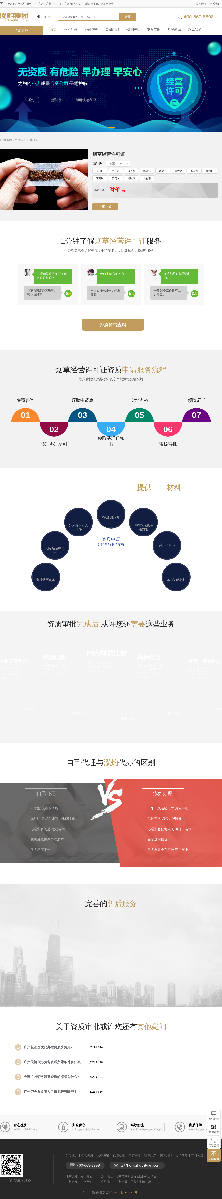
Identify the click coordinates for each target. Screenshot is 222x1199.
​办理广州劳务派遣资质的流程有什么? (51, 1077)
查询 (128, 17)
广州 (44, 16)
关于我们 (166, 1155)
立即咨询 (105, 207)
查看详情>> (129, 719)
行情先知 (182, 1155)
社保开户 (150, 1155)
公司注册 (70, 30)
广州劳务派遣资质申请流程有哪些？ (50, 1091)
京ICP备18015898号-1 (126, 1192)
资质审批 (153, 30)
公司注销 (112, 30)
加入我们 (201, 3)
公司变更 (91, 30)
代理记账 (132, 30)
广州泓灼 (6, 140)
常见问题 (174, 30)
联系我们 (215, 3)
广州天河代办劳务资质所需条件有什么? (53, 1062)
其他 (33, 140)
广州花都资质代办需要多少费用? (48, 1047)
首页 (53, 30)
